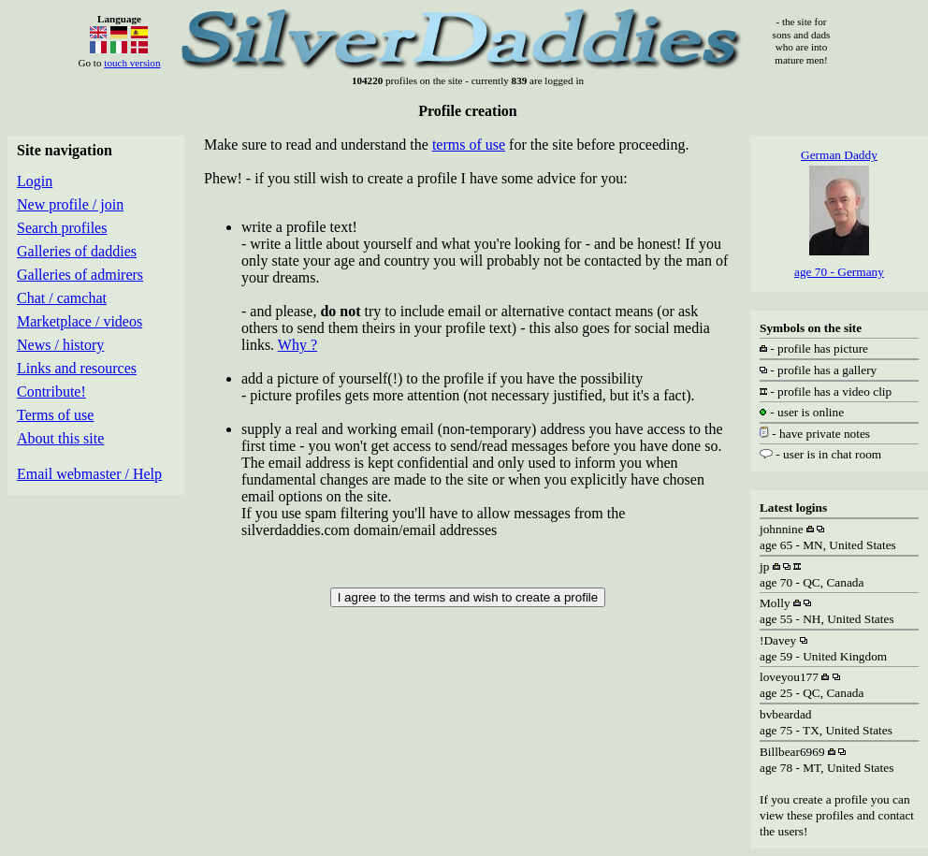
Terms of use (55, 415)
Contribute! (51, 391)
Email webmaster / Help (89, 474)
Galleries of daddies (77, 251)
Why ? (297, 345)
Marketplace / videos (79, 321)
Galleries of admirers (80, 275)
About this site (60, 438)
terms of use (468, 144)
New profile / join (70, 204)
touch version (132, 62)
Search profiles (62, 228)
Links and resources (77, 368)
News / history (60, 345)
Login (34, 181)
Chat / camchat (62, 298)
